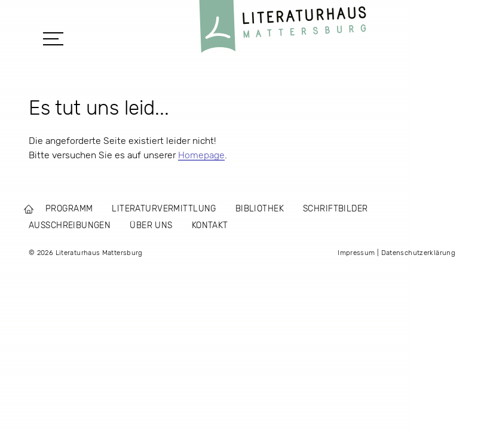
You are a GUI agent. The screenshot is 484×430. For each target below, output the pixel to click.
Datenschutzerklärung (418, 252)
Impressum (356, 252)
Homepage (201, 155)
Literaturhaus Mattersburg (282, 29)
